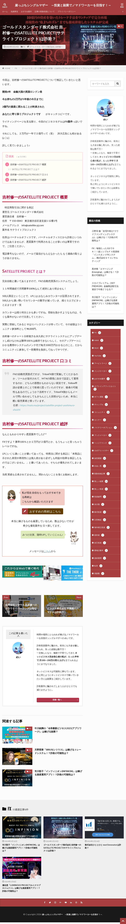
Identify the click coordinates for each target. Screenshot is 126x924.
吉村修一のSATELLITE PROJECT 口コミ (26, 174)
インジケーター (104, 372)
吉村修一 (59, 47)
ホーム (5, 11)
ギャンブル (101, 408)
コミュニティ (102, 415)
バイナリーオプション (104, 433)
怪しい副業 (101, 490)
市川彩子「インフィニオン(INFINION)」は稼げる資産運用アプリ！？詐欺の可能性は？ (59, 773)
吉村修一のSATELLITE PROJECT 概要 (25, 164)
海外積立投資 (102, 538)
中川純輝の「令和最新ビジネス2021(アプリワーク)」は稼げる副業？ (58, 730)
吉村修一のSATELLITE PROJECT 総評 (25, 180)
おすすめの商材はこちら (45, 511)
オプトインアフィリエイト (104, 390)
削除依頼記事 (102, 483)
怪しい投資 (101, 498)
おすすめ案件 (29, 11)
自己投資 (100, 554)
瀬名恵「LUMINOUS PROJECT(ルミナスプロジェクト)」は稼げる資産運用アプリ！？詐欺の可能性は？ (21, 889)
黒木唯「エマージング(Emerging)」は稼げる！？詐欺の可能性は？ (105, 271)
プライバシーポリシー (75, 11)
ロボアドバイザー (105, 459)
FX (24, 47)
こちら (47, 551)
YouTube (100, 356)
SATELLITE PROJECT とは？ (24, 169)
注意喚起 (100, 530)
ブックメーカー (104, 443)
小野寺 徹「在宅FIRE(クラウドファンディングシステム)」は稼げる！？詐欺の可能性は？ (105, 236)
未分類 (99, 514)
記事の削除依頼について (50, 11)
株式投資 (100, 522)
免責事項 (16, 11)
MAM (99, 340)
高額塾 (99, 586)
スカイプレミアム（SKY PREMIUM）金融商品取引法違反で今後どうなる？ (105, 286)
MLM (98, 348)
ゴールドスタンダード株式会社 (42, 47)
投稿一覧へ (57, 700)
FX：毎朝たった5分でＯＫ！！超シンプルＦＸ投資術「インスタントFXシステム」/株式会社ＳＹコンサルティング (105, 254)
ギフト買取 (101, 400)
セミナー (100, 423)
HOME (7, 68)
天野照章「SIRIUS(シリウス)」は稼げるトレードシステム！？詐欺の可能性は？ (58, 751)
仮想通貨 (100, 467)
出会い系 (100, 475)
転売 (98, 578)
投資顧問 (100, 506)
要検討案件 (101, 562)
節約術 (99, 546)
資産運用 (100, 570)
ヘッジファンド (104, 451)
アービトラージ (104, 364)
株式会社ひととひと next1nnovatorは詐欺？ (104, 846)
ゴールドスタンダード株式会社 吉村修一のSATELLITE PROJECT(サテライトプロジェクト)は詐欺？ (61, 68)
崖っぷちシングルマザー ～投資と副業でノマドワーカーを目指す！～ (63, 5)
